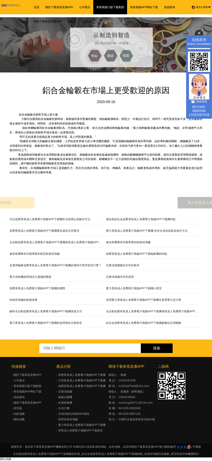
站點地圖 (19, 413)
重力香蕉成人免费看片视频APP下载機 (82, 424)
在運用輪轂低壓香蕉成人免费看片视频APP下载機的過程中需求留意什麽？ (55, 265)
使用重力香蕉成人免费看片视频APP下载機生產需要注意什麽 (143, 299)
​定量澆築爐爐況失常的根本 (122, 265)
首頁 (36, 7)
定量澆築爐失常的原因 (120, 276)
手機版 (197, 446)
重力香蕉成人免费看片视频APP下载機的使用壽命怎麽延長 (46, 322)
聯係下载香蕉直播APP (48, 21)
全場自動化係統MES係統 (73, 413)
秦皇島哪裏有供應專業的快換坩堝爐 (128, 242)
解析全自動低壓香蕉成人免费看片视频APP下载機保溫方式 (46, 311)
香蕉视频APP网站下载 (144, 7)
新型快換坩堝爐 (68, 419)
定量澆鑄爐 (65, 391)
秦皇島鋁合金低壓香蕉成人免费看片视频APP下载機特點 (141, 219)
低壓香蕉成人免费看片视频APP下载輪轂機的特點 (136, 253)
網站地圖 (19, 419)
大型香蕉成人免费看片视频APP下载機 (82, 380)
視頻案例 (169, 7)
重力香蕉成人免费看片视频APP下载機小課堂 (134, 288)
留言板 (72, 21)
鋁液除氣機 (65, 402)
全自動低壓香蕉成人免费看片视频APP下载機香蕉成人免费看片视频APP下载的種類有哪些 (56, 242)
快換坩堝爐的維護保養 (23, 299)
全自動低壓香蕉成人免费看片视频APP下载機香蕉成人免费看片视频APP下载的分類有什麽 (152, 311)
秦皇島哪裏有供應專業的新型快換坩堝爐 (35, 253)
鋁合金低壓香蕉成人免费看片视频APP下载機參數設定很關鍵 (143, 322)
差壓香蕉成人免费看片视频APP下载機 (82, 374)
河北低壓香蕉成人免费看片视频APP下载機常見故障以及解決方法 (50, 219)
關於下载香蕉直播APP (59, 7)
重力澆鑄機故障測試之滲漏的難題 (30, 276)
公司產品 (84, 7)
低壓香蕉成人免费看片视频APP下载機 (82, 386)
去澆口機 (63, 408)
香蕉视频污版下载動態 (110, 7)
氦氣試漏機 (65, 397)
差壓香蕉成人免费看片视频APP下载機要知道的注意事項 (44, 230)
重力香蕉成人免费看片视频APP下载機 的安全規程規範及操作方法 (147, 230)
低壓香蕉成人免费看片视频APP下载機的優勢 (37, 288)
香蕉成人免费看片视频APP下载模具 (80, 430)
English (86, 21)
